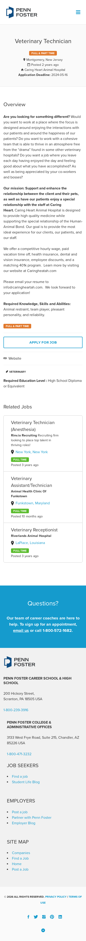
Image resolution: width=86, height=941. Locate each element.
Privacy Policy (56, 896)
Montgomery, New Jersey (44, 60)
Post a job (20, 812)
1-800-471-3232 (19, 754)
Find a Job (20, 858)
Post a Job (20, 869)
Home (17, 864)
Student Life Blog (26, 782)
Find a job (20, 776)
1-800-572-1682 (57, 630)
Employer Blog (23, 823)
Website (14, 358)
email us (21, 630)
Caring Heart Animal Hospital (45, 70)
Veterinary (17, 371)
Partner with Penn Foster (31, 817)
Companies (21, 853)
